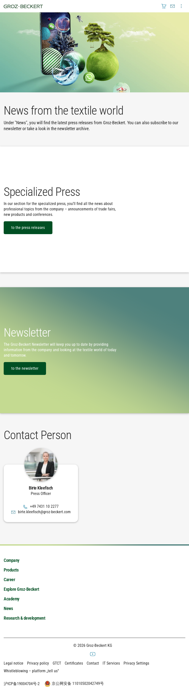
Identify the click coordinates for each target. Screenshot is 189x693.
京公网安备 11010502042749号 (73, 683)
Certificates (74, 663)
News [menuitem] (8, 608)
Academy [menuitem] (11, 598)
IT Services (111, 663)
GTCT (57, 663)
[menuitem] (163, 6)
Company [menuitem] (11, 560)
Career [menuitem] (9, 579)
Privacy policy (38, 663)
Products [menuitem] (11, 569)
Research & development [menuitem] (24, 618)
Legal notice (13, 663)
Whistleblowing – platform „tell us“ (31, 671)
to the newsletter (24, 368)
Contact (93, 663)
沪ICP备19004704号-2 (22, 683)
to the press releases (28, 227)
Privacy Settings (136, 663)
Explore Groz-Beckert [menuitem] (21, 589)
